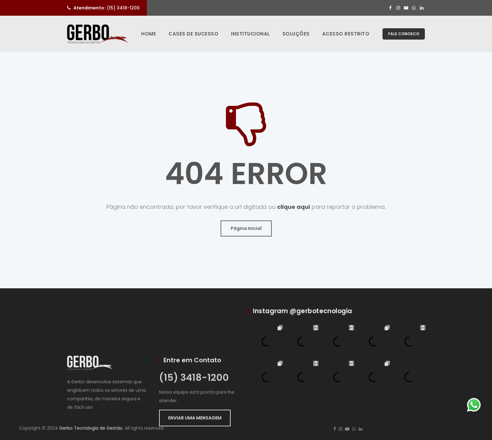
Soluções (296, 33)
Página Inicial (246, 228)
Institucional (250, 33)
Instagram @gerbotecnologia (306, 315)
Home (148, 33)
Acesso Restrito (346, 33)
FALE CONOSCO (403, 33)
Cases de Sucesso (193, 33)
